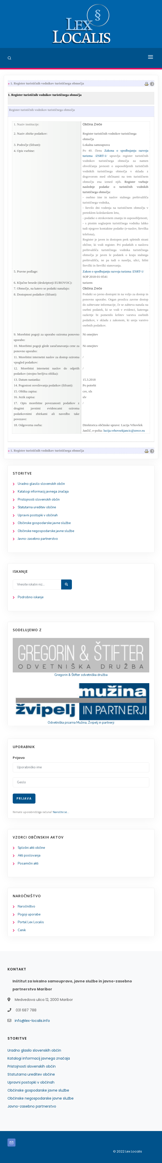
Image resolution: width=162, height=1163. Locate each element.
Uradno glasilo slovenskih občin (41, 484)
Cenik (22, 930)
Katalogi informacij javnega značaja (43, 491)
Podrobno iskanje (30, 597)
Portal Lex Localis (31, 922)
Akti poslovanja (29, 855)
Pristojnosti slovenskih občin (39, 499)
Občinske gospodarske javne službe (44, 523)
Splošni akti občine (31, 848)
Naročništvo (26, 906)
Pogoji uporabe (29, 914)
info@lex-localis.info (32, 1020)
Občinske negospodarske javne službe (46, 531)
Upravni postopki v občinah (38, 515)
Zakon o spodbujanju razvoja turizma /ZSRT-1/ (113, 271)
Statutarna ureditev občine (37, 507)
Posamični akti (28, 863)
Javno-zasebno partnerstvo (38, 539)
